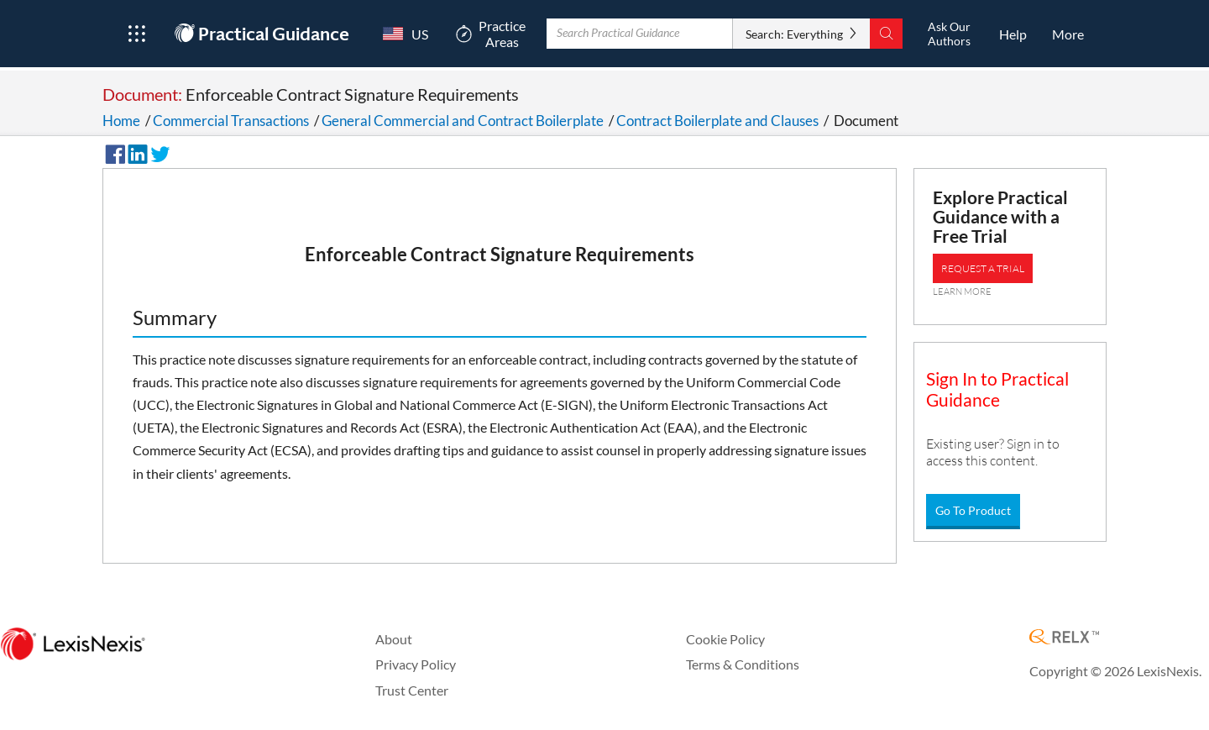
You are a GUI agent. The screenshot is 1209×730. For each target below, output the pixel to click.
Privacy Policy (415, 664)
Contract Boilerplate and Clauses (717, 120)
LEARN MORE (962, 291)
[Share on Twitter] (158, 152)
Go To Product (973, 510)
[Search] (886, 33)
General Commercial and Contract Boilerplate (463, 120)
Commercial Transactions (231, 120)
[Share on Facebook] (112, 152)
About (393, 639)
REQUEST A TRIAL (982, 268)
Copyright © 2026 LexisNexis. (1115, 671)
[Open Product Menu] (136, 33)
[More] (1067, 33)
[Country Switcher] (401, 33)
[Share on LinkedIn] (135, 152)
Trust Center (411, 690)
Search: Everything (794, 34)
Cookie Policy (725, 639)
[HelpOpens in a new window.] (1013, 33)
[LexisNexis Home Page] (72, 645)
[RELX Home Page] (1064, 638)
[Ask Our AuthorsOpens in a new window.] (949, 33)
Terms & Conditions (742, 664)
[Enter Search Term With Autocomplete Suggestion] (640, 33)
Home (121, 120)
